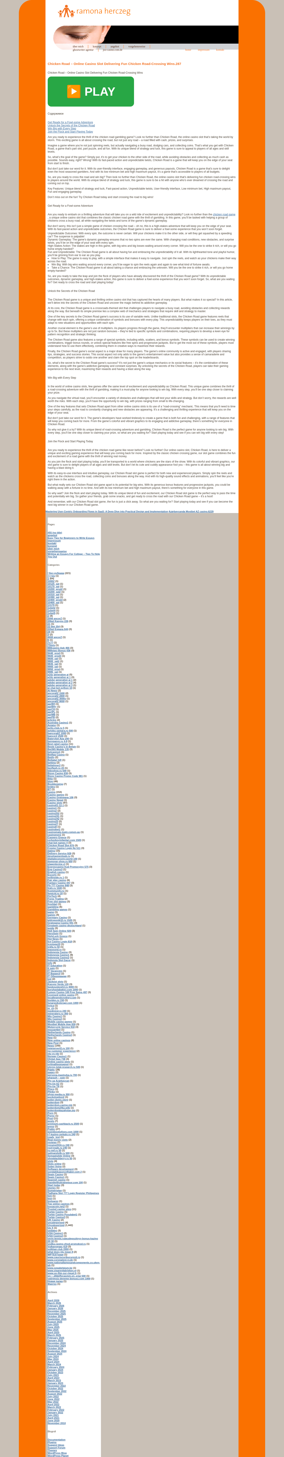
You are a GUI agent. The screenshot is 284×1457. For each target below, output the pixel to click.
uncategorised (56, 1222)
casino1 (52, 808)
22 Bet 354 (54, 626)
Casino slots (55, 802)
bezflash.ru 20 (56, 768)
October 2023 (55, 1372)
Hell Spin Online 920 (59, 931)
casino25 (53, 821)
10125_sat (53, 583)
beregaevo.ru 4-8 (57, 741)
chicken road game (224, 214)
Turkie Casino (56, 1211)
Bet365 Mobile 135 (58, 749)
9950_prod (54, 669)
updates (52, 1230)
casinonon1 (54, 834)
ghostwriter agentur (83, 49)
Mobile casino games (60, 1021)
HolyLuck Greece (58, 936)
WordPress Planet (58, 1455)
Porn (50, 1113)
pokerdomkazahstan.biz (61, 1110)
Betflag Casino (56, 754)
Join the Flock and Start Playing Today (70, 131)
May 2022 (53, 1401)
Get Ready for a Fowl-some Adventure (70, 122)
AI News (52, 690)
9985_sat (53, 672)
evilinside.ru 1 (56, 877)
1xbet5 (51, 613)
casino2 (52, 810)
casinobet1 (54, 829)
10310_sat (53, 594)
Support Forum (56, 1447)
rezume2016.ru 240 (58, 1145)
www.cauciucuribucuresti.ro (64, 1257)
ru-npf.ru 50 (54, 1150)
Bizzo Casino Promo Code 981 (65, 776)
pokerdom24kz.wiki (59, 1107)
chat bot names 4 (58, 842)
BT (49, 789)
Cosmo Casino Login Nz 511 (64, 848)
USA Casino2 (55, 1236)
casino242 (53, 818)
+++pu (51, 575)
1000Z (51, 581)
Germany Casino (57, 917)
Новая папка (55, 1281)
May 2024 (53, 1359)
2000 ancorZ (55, 618)
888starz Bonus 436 (59, 650)
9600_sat (53, 658)
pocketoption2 (56, 1097)
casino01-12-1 (56, 805)
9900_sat (53, 666)
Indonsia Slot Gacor (59, 960)
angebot (114, 46)
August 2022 (55, 1393)
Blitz (50, 778)
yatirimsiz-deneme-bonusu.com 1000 (69, 1278)
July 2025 (53, 1324)
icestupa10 (54, 944)
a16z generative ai (58, 674)
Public (51, 1129)
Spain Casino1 (56, 1177)
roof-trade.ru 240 (57, 1147)
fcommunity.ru (56, 890)
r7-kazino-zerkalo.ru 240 (61, 1134)
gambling (53, 906)
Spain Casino (55, 1174)
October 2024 (55, 1348)
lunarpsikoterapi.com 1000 (63, 1003)
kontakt (220, 49)
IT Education (55, 965)
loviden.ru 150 (56, 1000)
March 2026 (54, 1303)
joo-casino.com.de (112, 49)
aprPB (51, 717)
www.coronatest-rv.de (60, 1260)
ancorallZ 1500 (56, 693)
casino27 (53, 824)
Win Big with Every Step (62, 128)
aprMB (51, 714)
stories (52, 1187)
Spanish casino (57, 1179)
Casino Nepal (55, 800)
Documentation (56, 1439)
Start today (54, 1185)
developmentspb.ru (59, 856)
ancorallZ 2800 (56, 696)
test (50, 1198)
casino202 (53, 813)
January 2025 (55, 1340)
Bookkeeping (55, 784)
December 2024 (57, 1343)
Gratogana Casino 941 (60, 922)
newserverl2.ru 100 (59, 1048)
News (51, 1045)
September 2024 (57, 1351)
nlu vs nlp (53, 1053)
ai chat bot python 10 (60, 688)
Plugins (52, 1442)
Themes (52, 1450)
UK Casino (54, 1220)
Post (50, 1118)
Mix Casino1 (55, 1016)
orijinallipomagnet (58, 1064)
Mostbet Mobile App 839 (62, 1024)
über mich (78, 46)
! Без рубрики (56, 573)
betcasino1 (54, 752)
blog (50, 781)
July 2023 (53, 1375)
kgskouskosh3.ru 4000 (61, 987)
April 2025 (53, 1332)
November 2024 (57, 1345)
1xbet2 (51, 607)
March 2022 (54, 1407)
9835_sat (53, 664)
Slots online (54, 1163)
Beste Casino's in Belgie (62, 746)
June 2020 (53, 1420)
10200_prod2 (55, 589)
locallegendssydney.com (62, 997)
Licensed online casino (61, 995)
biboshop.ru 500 (57, 770)
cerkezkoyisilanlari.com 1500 (64, 840)
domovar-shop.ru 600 (60, 861)
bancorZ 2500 (55, 736)
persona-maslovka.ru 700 (62, 1075)
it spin (51, 968)
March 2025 (54, 1335)
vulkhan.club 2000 (58, 1249)
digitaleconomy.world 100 (62, 858)
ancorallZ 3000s (57, 698)
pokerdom (53, 1102)
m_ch (51, 1008)
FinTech (52, 896)
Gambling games (57, 909)
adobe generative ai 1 (60, 680)
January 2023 (55, 1383)
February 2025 (56, 1337)
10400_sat (53, 602)
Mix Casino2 (55, 1019)
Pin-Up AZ (53, 1083)
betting (52, 762)
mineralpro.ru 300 (58, 1013)
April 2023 (53, 1377)
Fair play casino (57, 880)
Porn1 (51, 1115)
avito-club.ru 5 (56, 728)
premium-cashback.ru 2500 (63, 1123)
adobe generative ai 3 (60, 685)
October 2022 (55, 1388)
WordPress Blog (57, 1453)
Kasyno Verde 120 (58, 984)
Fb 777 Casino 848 (58, 885)
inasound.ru (55, 949)
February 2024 (56, 1367)
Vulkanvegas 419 (57, 1246)
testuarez (53, 1201)
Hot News (53, 939)
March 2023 (54, 1380)
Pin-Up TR (53, 1086)
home (188, 49)
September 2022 (57, 1391)
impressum (204, 49)
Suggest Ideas (56, 1445)
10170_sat (53, 586)
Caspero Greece (57, 837)
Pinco (51, 1089)
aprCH (51, 709)
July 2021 (53, 1415)
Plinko (51, 1091)
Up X (50, 1228)
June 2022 (53, 1399)
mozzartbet (54, 1029)
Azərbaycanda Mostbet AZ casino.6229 (191, 511)
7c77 (50, 642)
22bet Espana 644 (58, 629)
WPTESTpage (56, 1254)
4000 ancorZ (55, 637)
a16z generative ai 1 (59, 677)
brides (51, 786)
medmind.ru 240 (57, 1011)
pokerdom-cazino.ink (60, 1105)
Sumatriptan (55, 1190)
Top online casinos (59, 1203)
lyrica (51, 1005)
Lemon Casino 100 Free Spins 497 (67, 992)
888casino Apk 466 (58, 648)
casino (51, 792)
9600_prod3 (54, 656)
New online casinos (59, 1040)
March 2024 (54, 1364)
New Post (53, 1043)
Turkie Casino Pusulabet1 (62, 1214)
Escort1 (52, 874)
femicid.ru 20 (55, 893)
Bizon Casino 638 (58, 773)
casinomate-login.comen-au (64, 832)
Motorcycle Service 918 (61, 1027)
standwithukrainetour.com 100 (65, 1182)
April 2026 (53, 1300)
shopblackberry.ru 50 (60, 1158)
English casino (56, 872)
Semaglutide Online (59, 1155)
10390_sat (53, 597)
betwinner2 (54, 765)
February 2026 (56, 1305)
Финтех (52, 1284)
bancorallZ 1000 (57, 733)
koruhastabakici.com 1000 (63, 989)
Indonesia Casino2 (58, 957)
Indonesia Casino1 (58, 955)
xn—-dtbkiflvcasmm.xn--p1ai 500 (67, 1276)
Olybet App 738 (56, 1059)
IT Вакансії (54, 973)
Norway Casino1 (57, 1056)
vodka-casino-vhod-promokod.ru (67, 1244)
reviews (52, 1142)
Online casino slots (59, 1061)
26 (49, 631)
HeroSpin (53, 933)
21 (49, 623)
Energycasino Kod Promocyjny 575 (68, 866)
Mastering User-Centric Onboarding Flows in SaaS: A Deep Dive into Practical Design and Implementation (106, 511)
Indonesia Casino (58, 952)
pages (51, 1072)
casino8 (52, 826)
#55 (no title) (55, 532)
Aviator (52, 725)
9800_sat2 (53, 661)
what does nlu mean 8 (60, 1252)
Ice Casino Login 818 (60, 941)
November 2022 (57, 1385)
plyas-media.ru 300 (59, 1094)
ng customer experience (62, 1051)
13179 (51, 605)
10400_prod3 (55, 599)
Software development (61, 1169)
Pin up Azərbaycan (58, 1080)
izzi (49, 979)
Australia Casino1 (58, 722)
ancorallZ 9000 (56, 701)
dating (51, 850)
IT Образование (57, 976)
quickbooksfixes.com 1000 (63, 1131)
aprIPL (51, 712)
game (51, 912)
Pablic (51, 1069)
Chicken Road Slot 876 (61, 845)
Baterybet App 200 (58, 738)
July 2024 (53, 1356)
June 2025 (53, 1327)
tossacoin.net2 (56, 1206)
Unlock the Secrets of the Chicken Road (71, 125)
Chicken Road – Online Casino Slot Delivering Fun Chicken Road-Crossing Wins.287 (114, 64)
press (51, 1126)
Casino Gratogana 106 (60, 797)
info (50, 963)
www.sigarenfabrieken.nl (62, 1270)
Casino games (56, 794)
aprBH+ (52, 706)
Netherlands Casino (59, 1032)
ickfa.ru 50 (54, 947)
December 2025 (57, 1311)
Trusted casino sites (59, 1209)
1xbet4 (51, 610)
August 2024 (55, 1353)
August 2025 (55, 1321)
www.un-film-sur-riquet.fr (62, 1273)
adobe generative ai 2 (60, 682)
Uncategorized (56, 1225)
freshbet (52, 904)
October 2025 (55, 1316)
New (50, 1037)
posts (51, 1121)
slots (50, 1161)
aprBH (51, 704)
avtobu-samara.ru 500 (60, 730)
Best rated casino (58, 744)
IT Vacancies (55, 971)
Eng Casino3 (55, 869)
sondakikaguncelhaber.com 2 (65, 1171)
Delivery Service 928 (59, 853)
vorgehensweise (136, 46)
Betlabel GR (54, 760)
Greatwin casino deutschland (65, 925)
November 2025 (57, 1313)
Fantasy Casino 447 (59, 882)
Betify (51, 757)
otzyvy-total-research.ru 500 (64, 1067)
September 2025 (57, 1319)
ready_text (54, 1137)
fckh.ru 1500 (55, 888)
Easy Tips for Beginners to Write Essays (71, 538)
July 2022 (53, 1396)
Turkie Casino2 (56, 1217)
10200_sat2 (54, 591)
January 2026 (55, 1308)
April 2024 (53, 1361)
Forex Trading (56, 898)
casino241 (53, 816)
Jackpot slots (55, 981)
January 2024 (55, 1369)
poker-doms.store (58, 1099)
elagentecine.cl (56, 864)
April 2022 (53, 1404)
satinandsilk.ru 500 (59, 1153)
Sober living (55, 1166)
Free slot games (57, 901)
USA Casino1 (55, 1233)
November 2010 (57, 1423)
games (51, 914)
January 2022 (55, 1412)
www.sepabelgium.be (60, 1268)
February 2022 (56, 1410)
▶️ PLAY (90, 91)
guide (51, 928)
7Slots (51, 645)
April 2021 (53, 1418)
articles (52, 720)
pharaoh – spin (56, 1077)
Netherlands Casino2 (60, 1035)
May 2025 (53, 1329)
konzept (97, 46)
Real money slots (58, 1139)
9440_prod (54, 653)
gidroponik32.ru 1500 (60, 920)
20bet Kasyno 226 (58, 621)
